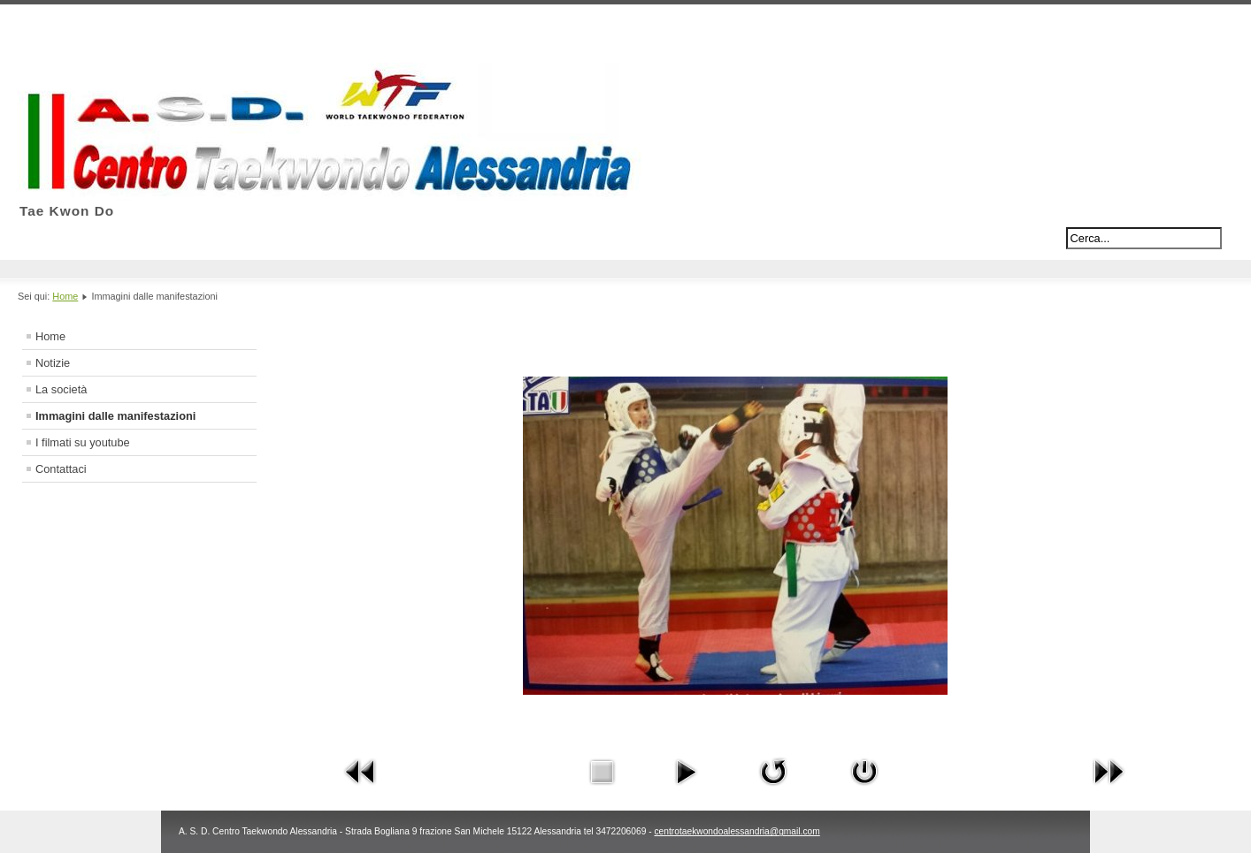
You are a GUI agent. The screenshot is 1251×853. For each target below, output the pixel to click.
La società (61, 389)
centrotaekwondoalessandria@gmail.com (736, 831)
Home (65, 296)
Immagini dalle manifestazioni (115, 416)
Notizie (52, 362)
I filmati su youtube (82, 442)
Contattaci (61, 469)
